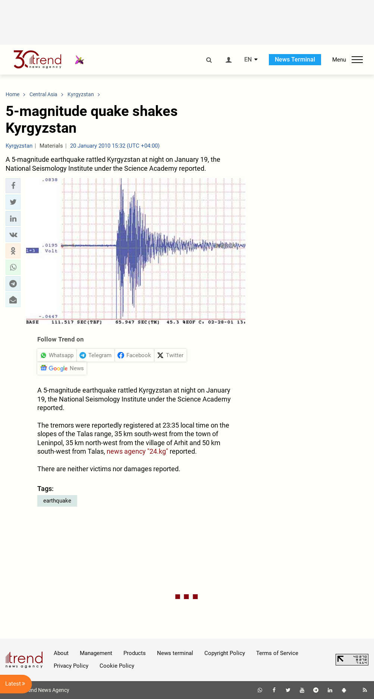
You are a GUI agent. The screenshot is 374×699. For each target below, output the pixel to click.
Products (134, 653)
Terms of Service (277, 653)
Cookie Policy (117, 665)
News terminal (175, 653)
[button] (13, 186)
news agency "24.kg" (137, 451)
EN (248, 60)
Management (96, 653)
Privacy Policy (71, 665)
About (61, 653)
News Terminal (295, 59)
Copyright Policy (224, 653)
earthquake (57, 500)
